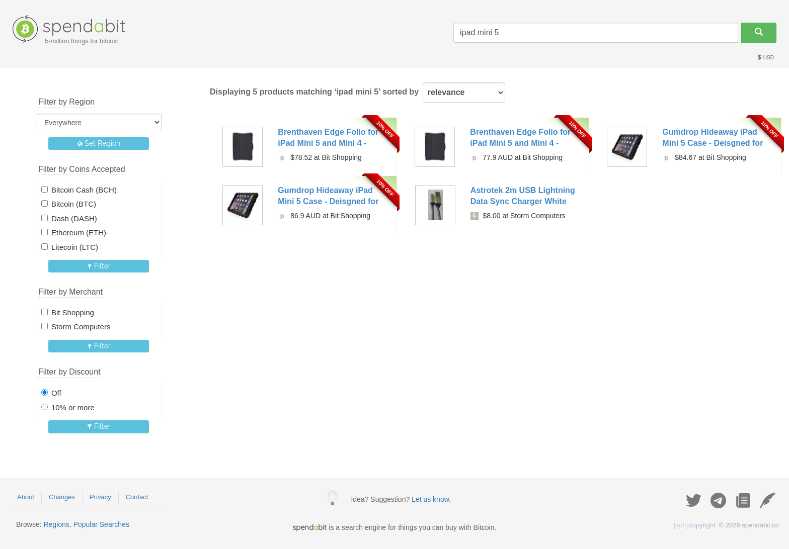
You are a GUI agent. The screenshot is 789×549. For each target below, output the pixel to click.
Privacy (100, 497)
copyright (695, 525)
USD (765, 57)
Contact (137, 497)
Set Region (98, 143)
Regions (56, 524)
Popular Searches (101, 524)
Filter (99, 266)
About (25, 497)
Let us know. (431, 499)
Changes (62, 497)
